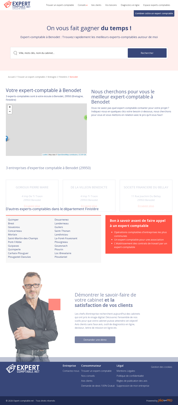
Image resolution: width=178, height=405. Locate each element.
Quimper (13, 230)
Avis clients (86, 380)
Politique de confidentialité (130, 375)
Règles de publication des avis (132, 380)
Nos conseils (88, 375)
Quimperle (14, 259)
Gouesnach (61, 256)
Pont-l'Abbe (15, 252)
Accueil (11, 76)
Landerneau (62, 233)
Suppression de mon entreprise (133, 385)
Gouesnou (14, 237)
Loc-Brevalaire (63, 263)
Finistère (63, 76)
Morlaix (12, 245)
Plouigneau (61, 252)
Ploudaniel (61, 267)
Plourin (59, 259)
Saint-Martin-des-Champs (23, 248)
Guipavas (13, 256)
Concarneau (15, 241)
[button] (82, 5)
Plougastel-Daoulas (19, 267)
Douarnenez (62, 230)
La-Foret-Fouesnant (66, 248)
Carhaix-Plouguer (18, 263)
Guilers (59, 237)
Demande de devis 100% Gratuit (98, 385)
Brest (11, 233)
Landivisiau (61, 245)
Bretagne (52, 76)
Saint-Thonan (62, 241)
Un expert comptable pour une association (139, 250)
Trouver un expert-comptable (31, 76)
